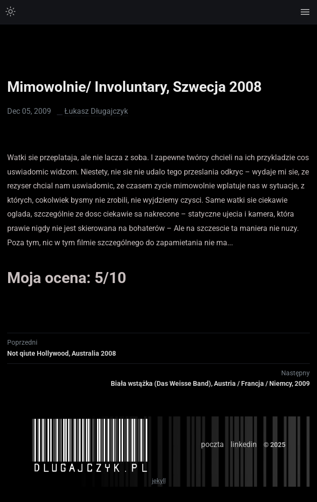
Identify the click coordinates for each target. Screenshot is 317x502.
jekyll (159, 480)
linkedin (244, 444)
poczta (212, 444)
